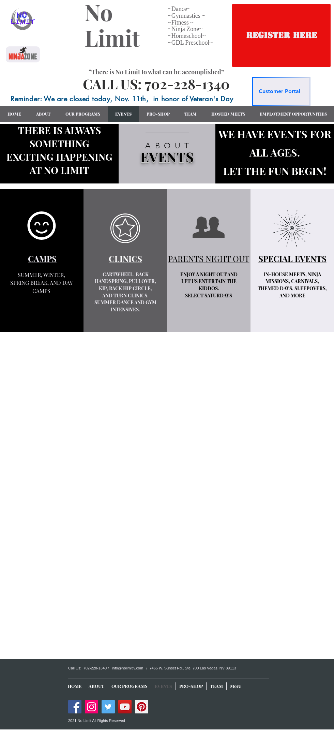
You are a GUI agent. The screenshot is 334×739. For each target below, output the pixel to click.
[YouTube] (125, 706)
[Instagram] (91, 706)
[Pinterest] (141, 706)
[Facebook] (74, 706)
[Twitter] (108, 706)
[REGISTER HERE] (281, 35)
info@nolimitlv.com (127, 668)
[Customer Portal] (281, 91)
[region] (167, 153)
